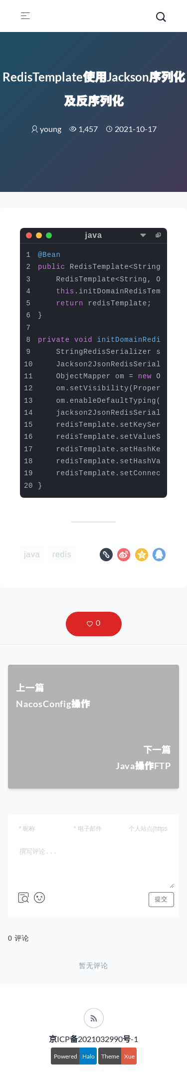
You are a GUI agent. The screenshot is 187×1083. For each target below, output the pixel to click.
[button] (94, 624)
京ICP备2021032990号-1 (93, 1039)
